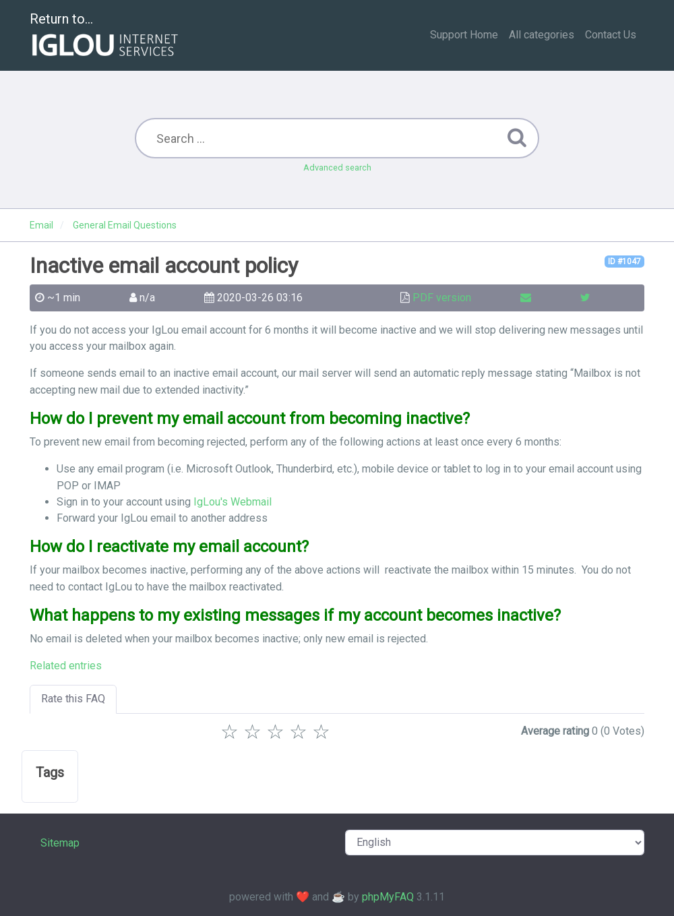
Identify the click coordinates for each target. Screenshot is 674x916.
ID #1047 (624, 261)
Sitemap (60, 842)
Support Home (464, 34)
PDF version (441, 297)
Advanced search (337, 167)
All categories (541, 34)
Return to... (105, 36)
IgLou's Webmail (232, 501)
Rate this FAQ (73, 698)
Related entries (66, 665)
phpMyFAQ (388, 896)
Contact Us (610, 34)
